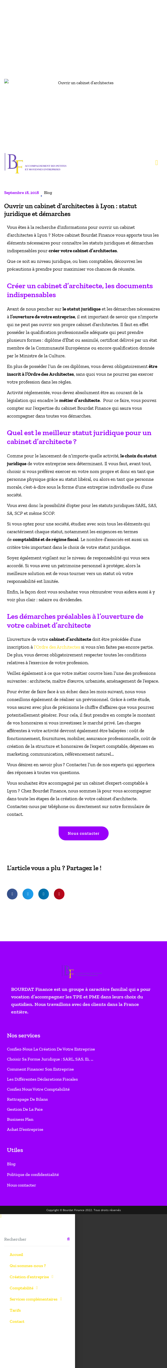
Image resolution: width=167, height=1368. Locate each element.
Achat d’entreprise (25, 459)
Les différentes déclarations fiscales (42, 408)
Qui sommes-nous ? (28, 595)
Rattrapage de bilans (27, 428)
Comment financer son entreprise (40, 398)
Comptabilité (24, 617)
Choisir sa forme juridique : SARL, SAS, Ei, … (50, 388)
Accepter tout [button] (66, 1355)
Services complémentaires (36, 629)
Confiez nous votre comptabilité (38, 418)
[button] (12, 223)
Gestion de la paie (25, 439)
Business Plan (20, 449)
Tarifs (15, 639)
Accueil (16, 584)
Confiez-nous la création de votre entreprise (51, 378)
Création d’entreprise (31, 606)
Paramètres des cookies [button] (28, 1355)
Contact (17, 651)
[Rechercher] (68, 569)
